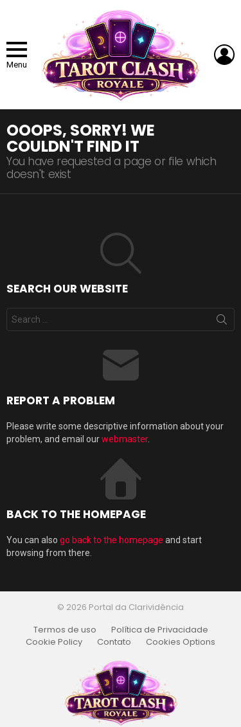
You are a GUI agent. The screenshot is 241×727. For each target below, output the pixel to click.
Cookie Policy (54, 642)
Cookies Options (180, 642)
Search (222, 322)
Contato (114, 642)
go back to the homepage (111, 540)
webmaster (125, 439)
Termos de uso (64, 630)
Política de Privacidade (159, 630)
